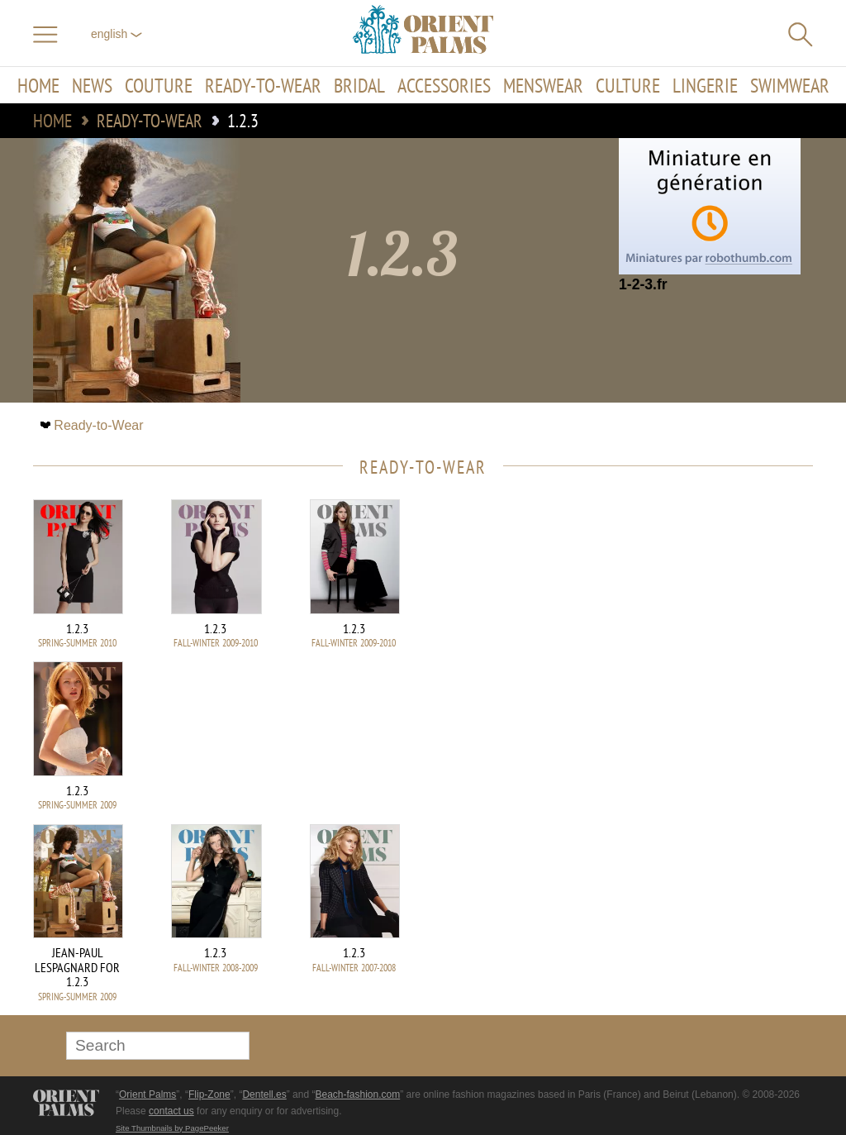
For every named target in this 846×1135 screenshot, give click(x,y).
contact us (171, 1111)
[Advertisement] (697, 611)
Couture (158, 85)
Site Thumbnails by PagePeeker (172, 1128)
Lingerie (705, 85)
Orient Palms (147, 1094)
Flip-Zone (209, 1094)
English (116, 34)
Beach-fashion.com (357, 1094)
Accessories (444, 85)
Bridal (359, 85)
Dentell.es (264, 1094)
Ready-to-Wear (263, 85)
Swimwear (789, 85)
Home (38, 85)
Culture (628, 85)
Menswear (543, 85)
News (92, 85)
